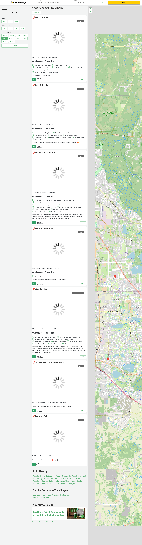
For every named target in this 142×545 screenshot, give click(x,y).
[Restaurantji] (18, 2)
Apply (15, 46)
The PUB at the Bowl (44, 228)
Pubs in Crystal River (41, 478)
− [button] (90, 11)
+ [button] (90, 9)
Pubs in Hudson (73, 478)
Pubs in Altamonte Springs (43, 476)
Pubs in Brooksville (63, 476)
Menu (83, 79)
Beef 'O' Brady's (42, 17)
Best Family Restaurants (43, 497)
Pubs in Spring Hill (68, 483)
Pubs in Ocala (76, 481)
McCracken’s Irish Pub (45, 152)
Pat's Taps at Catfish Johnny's (49, 362)
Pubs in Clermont (79, 476)
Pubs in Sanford (53, 483)
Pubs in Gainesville (58, 478)
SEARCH (124, 2)
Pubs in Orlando (39, 483)
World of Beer (41, 289)
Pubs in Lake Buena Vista (59, 481)
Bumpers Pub (41, 416)
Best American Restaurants (59, 495)
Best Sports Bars (40, 495)
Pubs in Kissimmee (40, 481)
